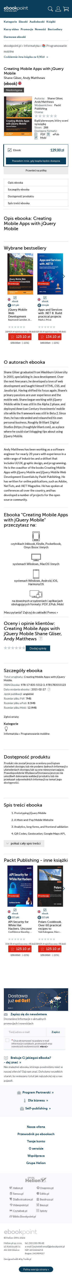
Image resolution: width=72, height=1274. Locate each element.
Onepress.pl (47, 1188)
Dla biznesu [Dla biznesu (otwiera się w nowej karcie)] (36, 1100)
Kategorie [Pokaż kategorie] (10, 21)
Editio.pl (44, 1193)
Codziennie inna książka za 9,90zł (24, 57)
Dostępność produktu (21, 196)
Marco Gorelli (61, 931)
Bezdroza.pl (46, 1199)
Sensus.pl (18, 1193)
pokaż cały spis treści (26, 843)
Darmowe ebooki (15, 36)
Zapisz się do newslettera (29, 1014)
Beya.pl (44, 1205)
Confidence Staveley (18, 931)
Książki (50, 21)
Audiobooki (37, 21)
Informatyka (11, 733)
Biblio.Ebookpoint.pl (24, 1216)
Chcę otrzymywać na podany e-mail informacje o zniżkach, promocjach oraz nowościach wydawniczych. (29, 1043)
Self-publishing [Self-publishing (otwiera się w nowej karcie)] (36, 1108)
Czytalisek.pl (20, 1210)
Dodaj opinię (38, 648)
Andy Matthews (44, 101)
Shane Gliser (54, 98)
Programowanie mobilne (35, 733)
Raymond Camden (17, 319)
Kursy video (11, 29)
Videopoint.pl (20, 1205)
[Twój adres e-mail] (24, 1032)
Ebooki (23, 21)
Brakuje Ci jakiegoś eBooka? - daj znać (27, 1060)
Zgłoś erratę (11, 716)
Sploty (43, 1210)
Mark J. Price (44, 319)
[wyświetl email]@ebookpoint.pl (48, 1246)
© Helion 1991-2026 (14, 1237)
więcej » (44, 1046)
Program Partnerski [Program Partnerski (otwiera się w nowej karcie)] (36, 1092)
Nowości (40, 29)
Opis (15, 182)
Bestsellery (55, 29)
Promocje (27, 29)
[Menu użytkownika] (58, 9)
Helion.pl (18, 1188)
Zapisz (56, 1032)
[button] (63, 276)
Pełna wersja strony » (36, 1269)
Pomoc (51, 612)
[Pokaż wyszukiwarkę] (50, 9)
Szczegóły (18, 189)
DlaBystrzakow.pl (23, 1199)
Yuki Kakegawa (45, 931)
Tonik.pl (27, 1259)
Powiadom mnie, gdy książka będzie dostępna (36, 161)
